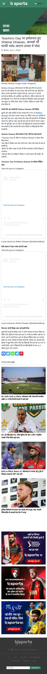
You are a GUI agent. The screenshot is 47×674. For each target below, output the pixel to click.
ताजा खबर (26, 661)
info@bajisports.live (29, 650)
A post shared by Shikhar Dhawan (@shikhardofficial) (23, 235)
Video (15, 657)
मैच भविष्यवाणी (35, 657)
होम (8, 657)
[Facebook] (4, 354)
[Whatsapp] (12, 354)
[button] (3, 3)
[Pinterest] (21, 354)
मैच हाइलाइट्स (15, 661)
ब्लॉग (34, 661)
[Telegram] (17, 354)
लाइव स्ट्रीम (23, 657)
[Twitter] (8, 354)
